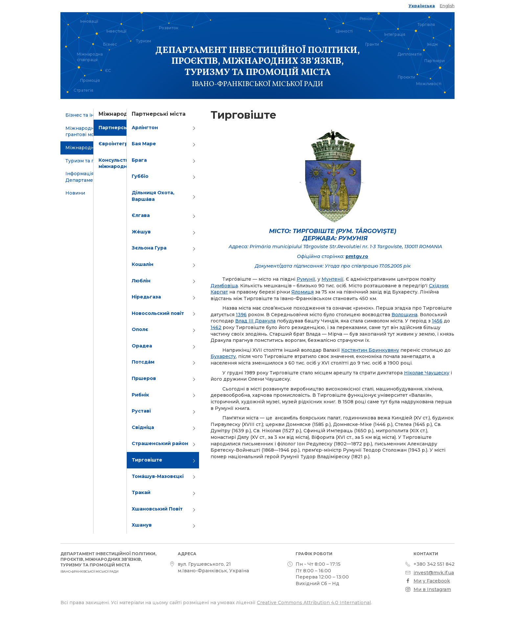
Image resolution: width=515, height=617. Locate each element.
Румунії (306, 279)
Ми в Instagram (432, 589)
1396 (241, 315)
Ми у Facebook (432, 581)
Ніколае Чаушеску (426, 373)
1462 (216, 327)
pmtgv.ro (357, 256)
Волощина (404, 315)
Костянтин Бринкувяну (370, 350)
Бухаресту (223, 356)
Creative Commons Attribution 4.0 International (314, 602)
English (447, 5)
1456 (437, 321)
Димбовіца (224, 286)
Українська (422, 5)
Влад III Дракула (255, 321)
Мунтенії (333, 279)
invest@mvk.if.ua (434, 573)
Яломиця (302, 292)
